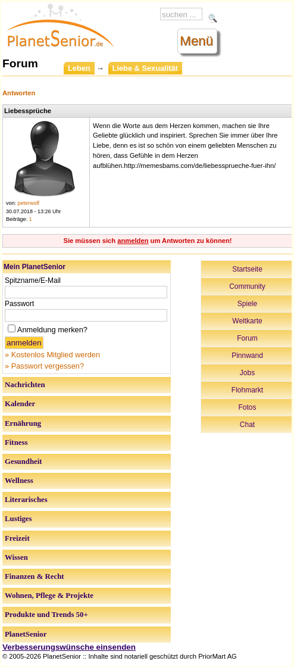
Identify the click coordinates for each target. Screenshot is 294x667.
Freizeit (17, 538)
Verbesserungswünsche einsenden (69, 647)
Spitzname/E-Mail (33, 280)
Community (247, 286)
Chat (247, 424)
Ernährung (23, 423)
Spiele (247, 304)
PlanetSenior (25, 634)
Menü (196, 40)
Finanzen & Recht (34, 576)
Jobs (247, 373)
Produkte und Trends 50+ (46, 614)
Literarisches (26, 499)
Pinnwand (247, 355)
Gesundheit (23, 461)
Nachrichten (25, 385)
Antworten (18, 92)
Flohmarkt (247, 390)
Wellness (19, 480)
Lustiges (18, 519)
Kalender (20, 404)
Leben (79, 68)
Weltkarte (247, 321)
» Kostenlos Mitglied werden (52, 354)
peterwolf (29, 203)
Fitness (16, 442)
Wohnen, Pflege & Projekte (49, 595)
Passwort (19, 304)
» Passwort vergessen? (44, 365)
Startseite (247, 269)
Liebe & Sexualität (145, 68)
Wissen (16, 557)
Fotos (247, 407)
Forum (247, 338)
